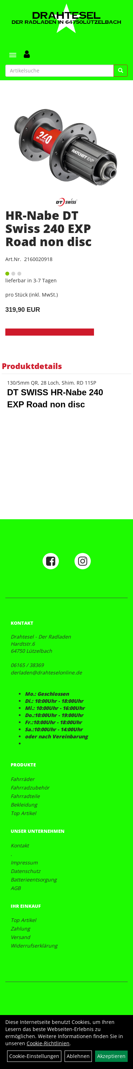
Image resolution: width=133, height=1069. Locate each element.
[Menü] (12, 55)
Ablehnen (78, 1056)
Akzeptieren (111, 1056)
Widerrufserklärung (34, 945)
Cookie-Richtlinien (48, 1043)
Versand (20, 937)
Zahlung (20, 928)
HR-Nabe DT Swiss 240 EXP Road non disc (48, 228)
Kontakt (20, 845)
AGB (16, 888)
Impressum (24, 862)
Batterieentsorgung (34, 879)
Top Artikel (23, 813)
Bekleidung (24, 804)
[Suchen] (120, 71)
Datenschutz (25, 871)
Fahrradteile (25, 796)
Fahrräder (22, 779)
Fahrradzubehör (30, 787)
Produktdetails (32, 365)
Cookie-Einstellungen (34, 1056)
